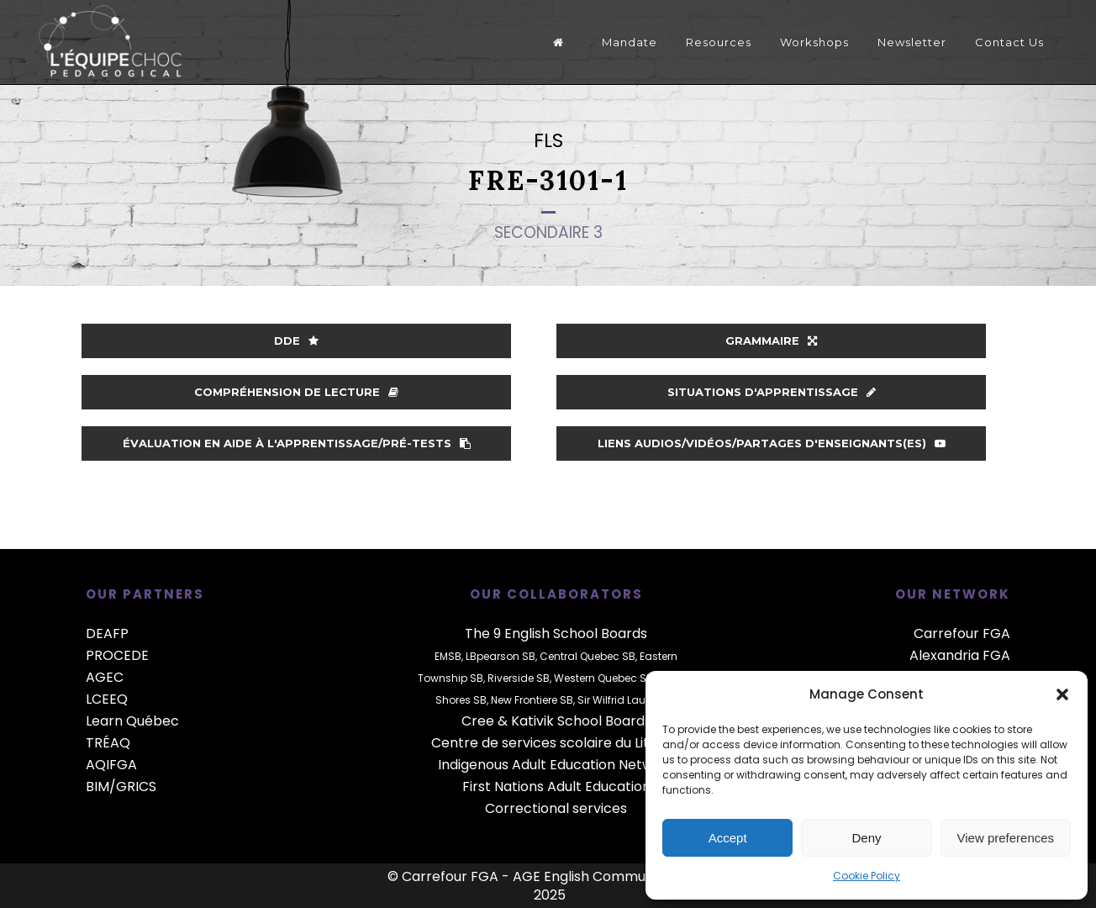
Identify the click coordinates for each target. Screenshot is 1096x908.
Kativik (532, 721)
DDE (296, 340)
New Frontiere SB (532, 700)
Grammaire (771, 340)
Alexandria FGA (959, 655)
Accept (728, 838)
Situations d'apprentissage (771, 392)
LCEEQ (107, 699)
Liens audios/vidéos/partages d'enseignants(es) (772, 443)
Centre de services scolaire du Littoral (556, 742)
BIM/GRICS (121, 786)
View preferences (1006, 838)
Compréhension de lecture (296, 392)
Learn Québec (132, 721)
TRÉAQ (108, 742)
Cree (477, 721)
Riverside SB (518, 678)
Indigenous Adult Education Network (556, 764)
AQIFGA (111, 764)
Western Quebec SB (603, 678)
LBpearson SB (500, 656)
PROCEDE (117, 655)
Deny (866, 838)
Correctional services (556, 808)
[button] (1062, 694)
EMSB (448, 656)
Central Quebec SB (587, 656)
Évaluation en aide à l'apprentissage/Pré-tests (297, 443)
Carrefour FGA (962, 633)
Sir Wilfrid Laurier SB (627, 700)
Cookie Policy (866, 875)
